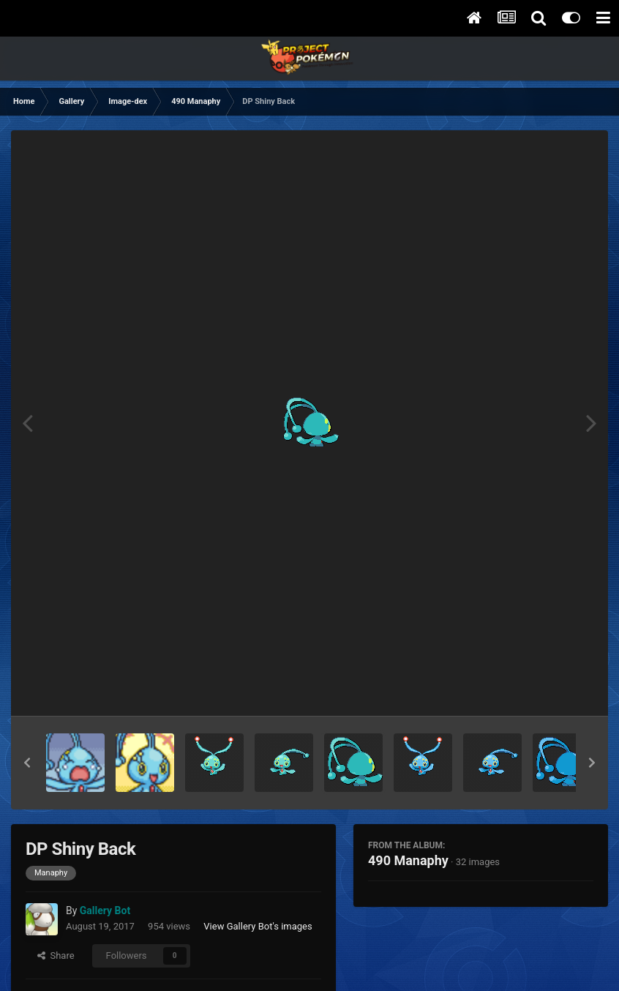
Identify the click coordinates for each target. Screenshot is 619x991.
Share (56, 955)
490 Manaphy (408, 860)
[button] (27, 763)
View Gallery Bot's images (257, 926)
